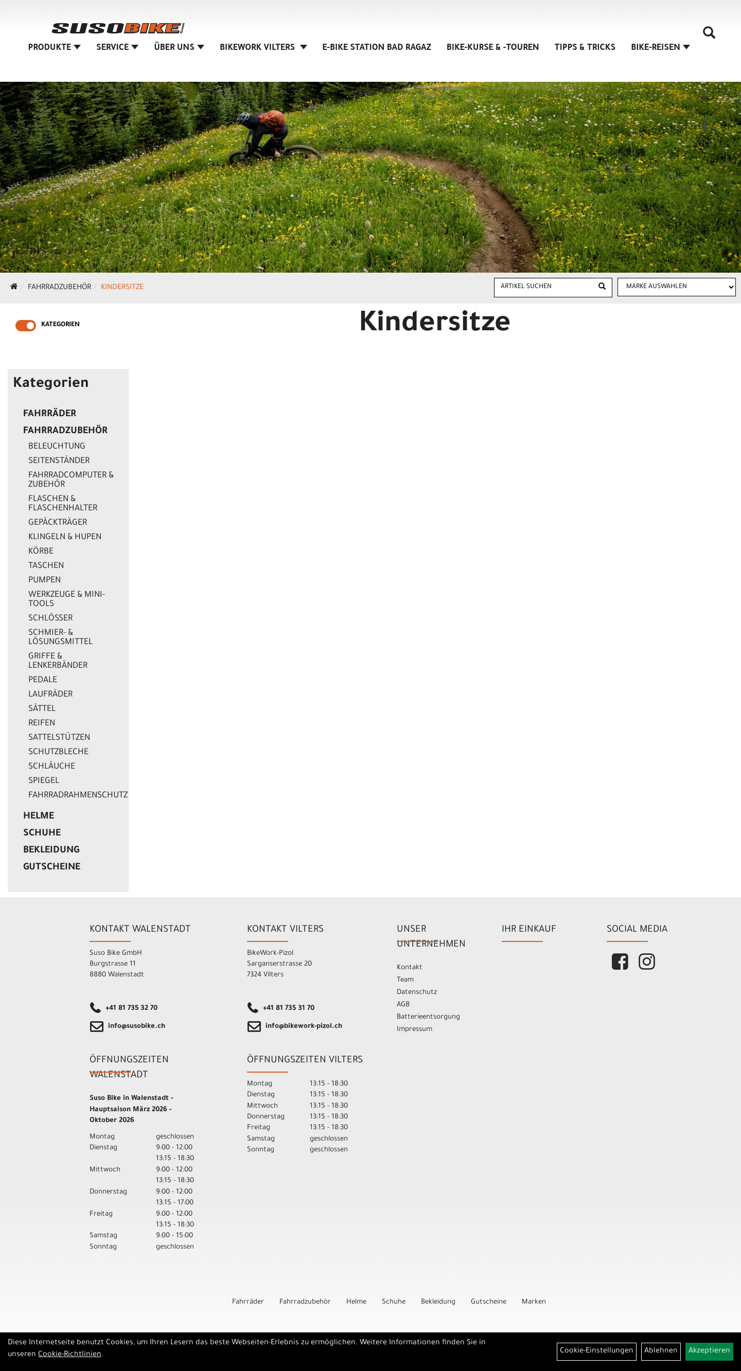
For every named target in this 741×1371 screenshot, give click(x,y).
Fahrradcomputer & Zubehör (71, 480)
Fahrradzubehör (59, 288)
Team (405, 980)
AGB (403, 1005)
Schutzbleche (58, 752)
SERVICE (117, 48)
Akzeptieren (709, 1351)
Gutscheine (51, 868)
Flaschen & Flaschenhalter (62, 504)
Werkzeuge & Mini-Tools (66, 600)
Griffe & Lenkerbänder (57, 661)
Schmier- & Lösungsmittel (60, 638)
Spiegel (43, 781)
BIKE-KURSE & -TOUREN (493, 48)
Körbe (41, 552)
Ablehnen (661, 1351)
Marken (534, 1302)
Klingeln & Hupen (64, 537)
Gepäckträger (57, 523)
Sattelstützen (59, 738)
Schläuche (51, 767)
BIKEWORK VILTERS (263, 48)
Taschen (46, 566)
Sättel (42, 709)
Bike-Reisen (660, 48)
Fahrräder (49, 414)
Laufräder (50, 695)
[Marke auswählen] (676, 287)
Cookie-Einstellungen (596, 1351)
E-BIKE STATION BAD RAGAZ (377, 48)
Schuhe (42, 834)
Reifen (41, 723)
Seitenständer (59, 461)
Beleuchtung (56, 447)
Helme (38, 817)
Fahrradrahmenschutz (75, 795)
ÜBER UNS (179, 48)
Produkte (54, 48)
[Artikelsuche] (709, 36)
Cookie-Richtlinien (69, 1355)
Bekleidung (51, 851)
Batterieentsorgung (428, 1017)
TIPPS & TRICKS (585, 48)
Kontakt (409, 968)
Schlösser (50, 619)
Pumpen (44, 580)
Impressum (414, 1030)
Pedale (42, 680)
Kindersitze (122, 288)
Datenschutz (417, 992)
